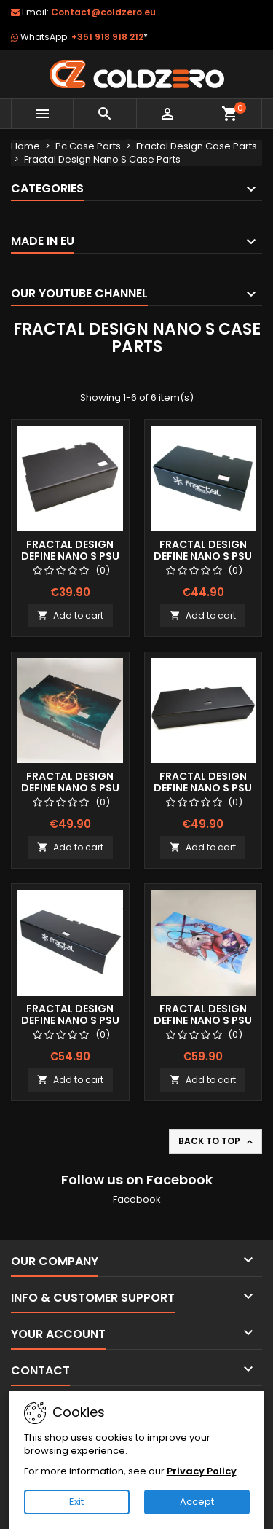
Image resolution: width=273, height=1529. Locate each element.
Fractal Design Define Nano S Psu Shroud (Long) (203, 788)
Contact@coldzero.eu (103, 12)
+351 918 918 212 (109, 37)
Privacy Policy (202, 1471)
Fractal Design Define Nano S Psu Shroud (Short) (70, 556)
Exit (76, 1502)
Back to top (217, 1141)
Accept (197, 1502)
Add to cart (70, 615)
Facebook (137, 1199)
